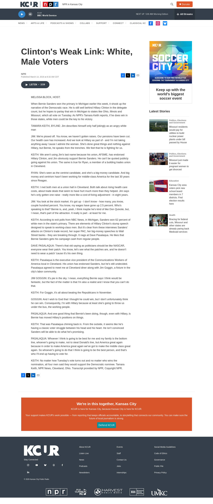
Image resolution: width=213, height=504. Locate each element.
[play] (22, 20)
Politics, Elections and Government (177, 128)
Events (120, 453)
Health (172, 221)
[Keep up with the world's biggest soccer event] (170, 69)
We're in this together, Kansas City (106, 410)
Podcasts (83, 473)
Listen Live (84, 460)
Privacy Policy (160, 479)
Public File (158, 473)
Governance (159, 466)
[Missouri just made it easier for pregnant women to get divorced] (158, 165)
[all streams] (185, 20)
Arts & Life (37, 29)
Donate (187, 7)
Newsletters (84, 479)
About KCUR (85, 453)
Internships (121, 479)
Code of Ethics (160, 460)
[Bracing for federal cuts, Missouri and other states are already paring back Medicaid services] (158, 226)
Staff (119, 460)
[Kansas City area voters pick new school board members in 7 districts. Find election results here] (158, 192)
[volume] (30, 20)
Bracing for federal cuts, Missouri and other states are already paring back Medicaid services (179, 231)
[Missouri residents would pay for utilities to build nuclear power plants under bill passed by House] (158, 132)
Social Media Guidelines (165, 453)
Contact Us (122, 466)
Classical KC (138, 29)
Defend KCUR (106, 431)
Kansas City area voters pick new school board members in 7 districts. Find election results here (178, 200)
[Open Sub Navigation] (27, 29)
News (21, 29)
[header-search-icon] (173, 7)
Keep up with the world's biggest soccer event (170, 100)
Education (174, 187)
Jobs (119, 473)
